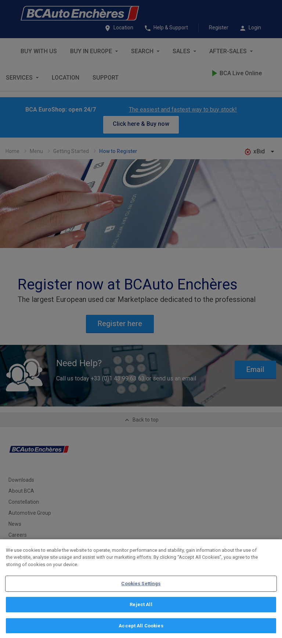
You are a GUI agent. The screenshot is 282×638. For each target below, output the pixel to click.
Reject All (141, 608)
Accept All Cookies (141, 629)
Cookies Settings (140, 587)
